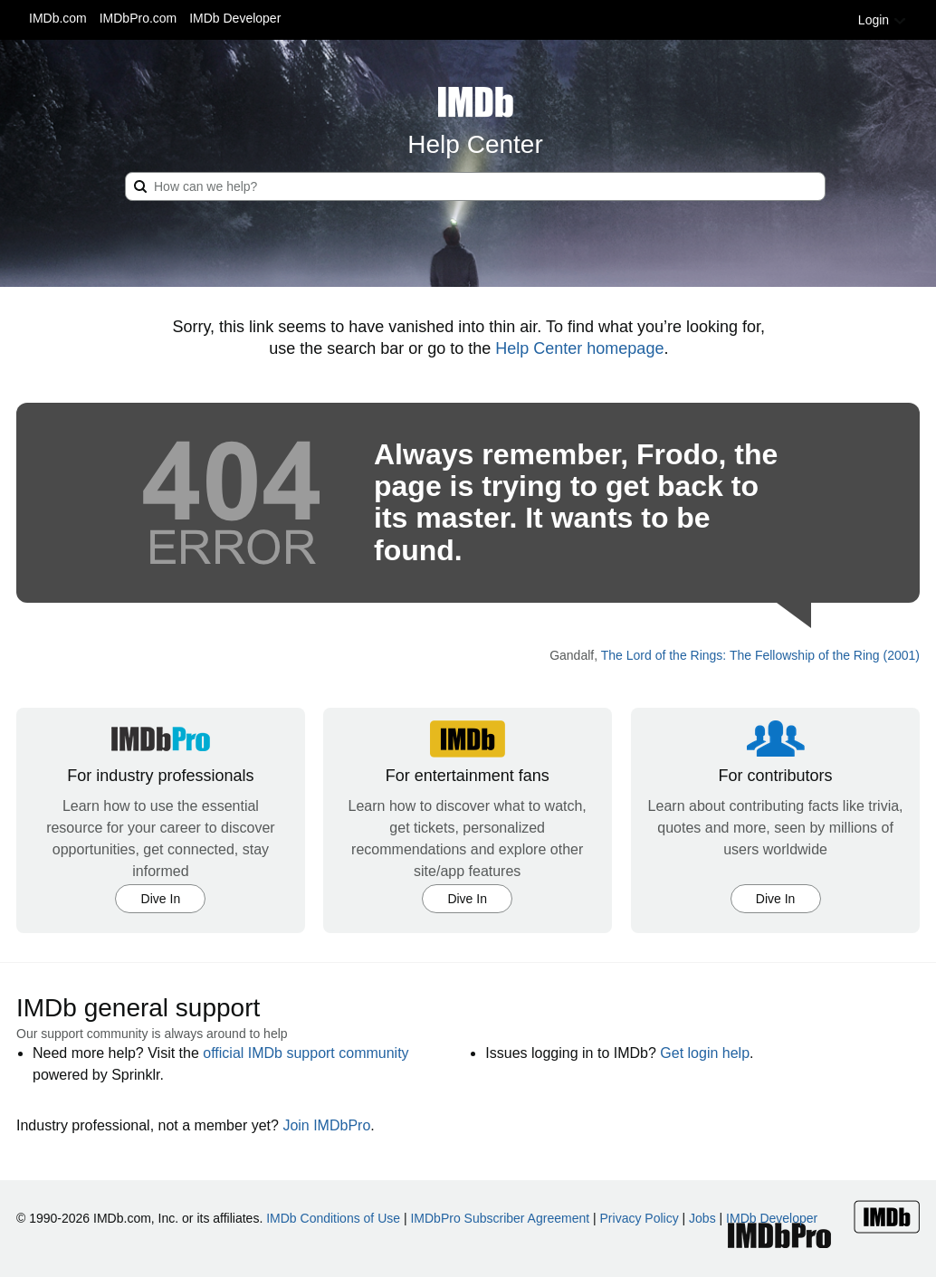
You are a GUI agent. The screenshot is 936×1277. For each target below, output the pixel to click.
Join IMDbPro (326, 1125)
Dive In (161, 898)
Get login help (705, 1053)
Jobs (702, 1218)
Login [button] (882, 20)
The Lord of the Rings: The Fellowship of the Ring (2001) (760, 655)
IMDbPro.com (138, 18)
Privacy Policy (639, 1218)
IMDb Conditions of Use (333, 1218)
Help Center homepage (579, 348)
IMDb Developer (235, 18)
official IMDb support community (305, 1053)
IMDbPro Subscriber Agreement (499, 1218)
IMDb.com (58, 18)
